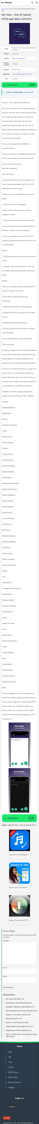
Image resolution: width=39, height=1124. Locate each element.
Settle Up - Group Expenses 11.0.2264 (17, 1022)
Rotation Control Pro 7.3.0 (14, 1018)
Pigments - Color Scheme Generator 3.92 (18, 1014)
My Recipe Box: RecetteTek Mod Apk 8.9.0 (19, 1003)
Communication (20, 58)
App (9, 1057)
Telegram (12, 1107)
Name (5, 968)
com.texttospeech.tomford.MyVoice (21, 74)
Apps (7, 8)
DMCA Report (13, 1072)
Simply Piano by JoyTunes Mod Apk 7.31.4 (19, 1030)
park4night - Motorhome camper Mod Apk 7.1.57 (20, 1007)
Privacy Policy (13, 1077)
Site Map (7, 1118)
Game (10, 1062)
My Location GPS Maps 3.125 (15, 999)
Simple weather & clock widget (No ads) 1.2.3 (19, 1026)
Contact (11, 1067)
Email (5, 976)
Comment (6, 941)
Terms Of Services (14, 1082)
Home (3, 8)
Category (11, 1087)
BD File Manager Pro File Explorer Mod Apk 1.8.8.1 (21, 1011)
